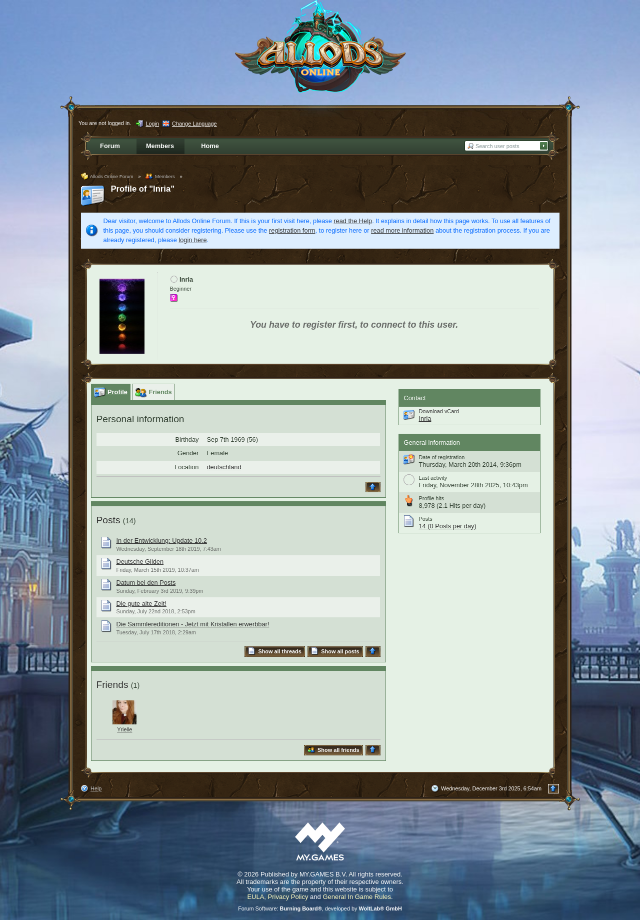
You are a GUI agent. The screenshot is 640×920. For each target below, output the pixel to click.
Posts (108, 520)
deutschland (224, 467)
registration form (292, 230)
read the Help (353, 221)
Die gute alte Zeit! (141, 603)
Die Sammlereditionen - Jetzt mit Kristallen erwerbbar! (193, 624)
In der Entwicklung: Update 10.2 (161, 540)
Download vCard (439, 411)
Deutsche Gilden (140, 561)
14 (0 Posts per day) (447, 526)
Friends (112, 684)
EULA (255, 896)
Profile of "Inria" (143, 189)
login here (192, 240)
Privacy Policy (288, 896)
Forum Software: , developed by (320, 908)
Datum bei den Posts (146, 582)
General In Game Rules (356, 896)
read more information (402, 230)
